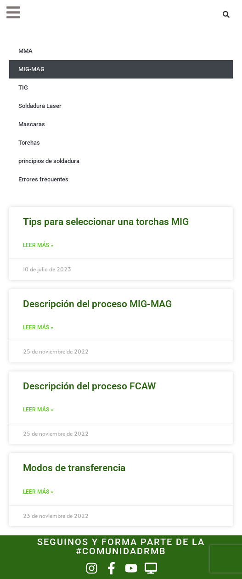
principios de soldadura (48, 160)
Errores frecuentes (43, 179)
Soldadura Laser (40, 105)
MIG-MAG (31, 69)
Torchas (29, 142)
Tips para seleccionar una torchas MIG (106, 221)
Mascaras (31, 124)
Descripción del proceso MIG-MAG (97, 303)
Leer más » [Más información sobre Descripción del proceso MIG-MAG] (38, 327)
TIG (23, 87)
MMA (25, 50)
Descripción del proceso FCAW (89, 386)
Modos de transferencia (74, 467)
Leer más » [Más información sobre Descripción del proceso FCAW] (38, 409)
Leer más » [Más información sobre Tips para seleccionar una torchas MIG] (38, 245)
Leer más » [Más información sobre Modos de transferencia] (38, 492)
